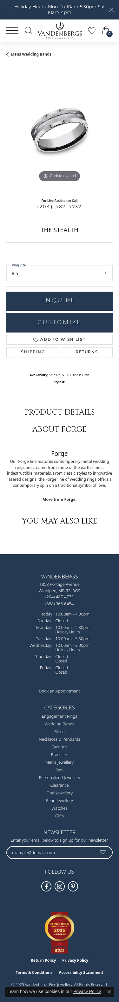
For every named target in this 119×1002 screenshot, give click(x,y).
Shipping (33, 352)
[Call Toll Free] (59, 603)
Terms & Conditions (34, 972)
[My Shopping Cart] (106, 30)
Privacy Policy (75, 960)
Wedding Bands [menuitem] (59, 724)
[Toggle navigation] (12, 30)
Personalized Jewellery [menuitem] (59, 777)
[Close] (111, 10)
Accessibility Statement (81, 972)
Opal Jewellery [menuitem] (59, 793)
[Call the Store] (59, 597)
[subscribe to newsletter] (103, 852)
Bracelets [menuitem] (59, 754)
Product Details (60, 412)
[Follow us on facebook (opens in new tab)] (46, 886)
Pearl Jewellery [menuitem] (59, 800)
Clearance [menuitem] (59, 785)
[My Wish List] (92, 30)
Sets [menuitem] (59, 770)
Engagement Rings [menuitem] (59, 716)
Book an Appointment (59, 691)
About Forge (59, 430)
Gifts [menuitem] (59, 816)
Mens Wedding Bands (31, 54)
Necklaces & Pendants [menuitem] (59, 739)
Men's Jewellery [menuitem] (59, 762)
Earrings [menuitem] (59, 747)
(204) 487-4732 (59, 207)
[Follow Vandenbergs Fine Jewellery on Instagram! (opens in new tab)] (60, 886)
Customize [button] (59, 323)
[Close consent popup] (109, 992)
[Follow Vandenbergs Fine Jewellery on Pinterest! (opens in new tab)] (73, 886)
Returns (87, 352)
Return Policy (43, 960)
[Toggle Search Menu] (28, 30)
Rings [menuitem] (59, 731)
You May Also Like (59, 521)
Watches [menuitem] (60, 808)
